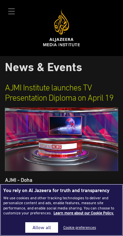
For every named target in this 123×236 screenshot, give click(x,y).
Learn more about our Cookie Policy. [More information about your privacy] (83, 212)
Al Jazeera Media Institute (61, 28)
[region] (61, 210)
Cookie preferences (79, 227)
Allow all (41, 227)
